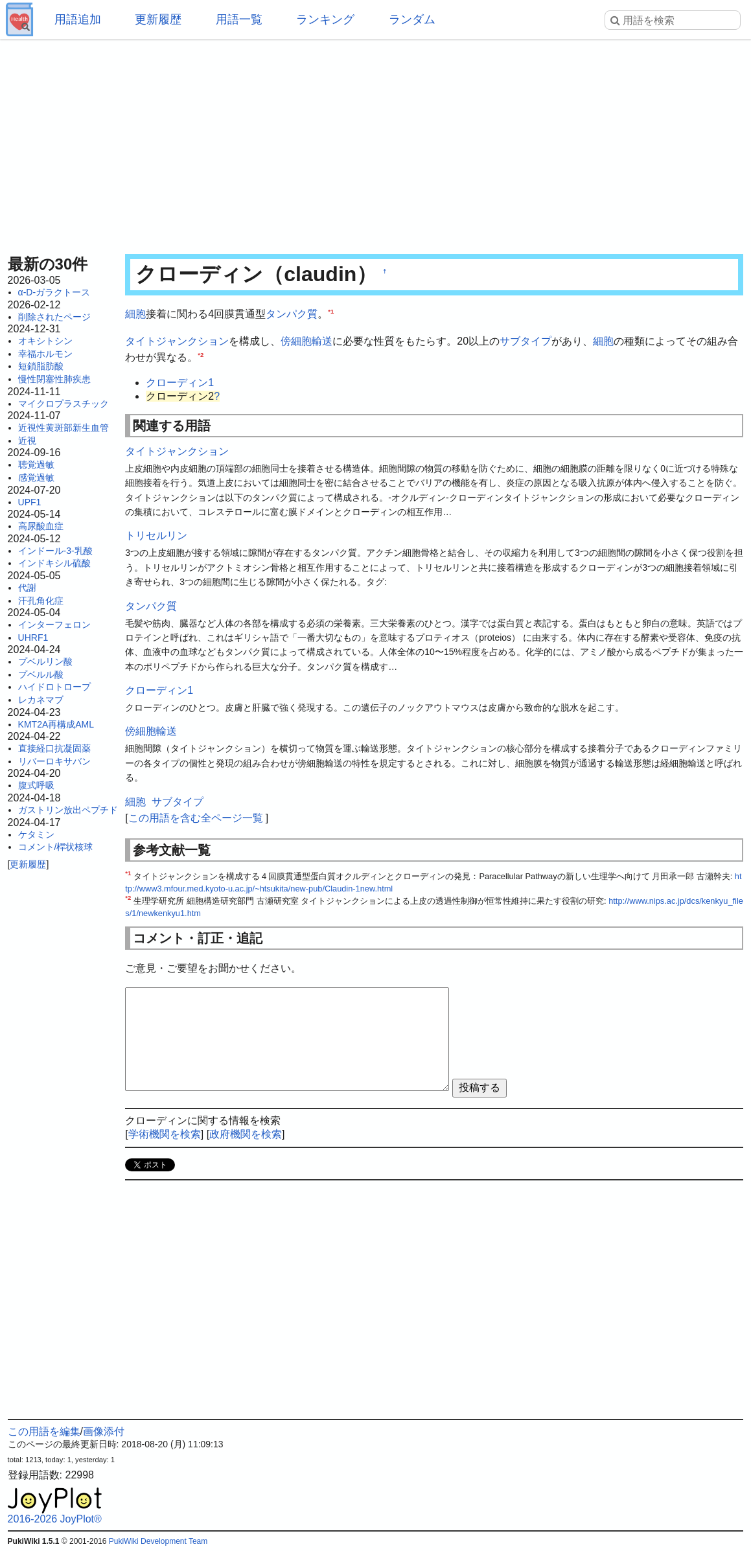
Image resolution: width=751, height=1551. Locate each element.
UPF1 (29, 502)
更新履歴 (158, 19)
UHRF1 (33, 637)
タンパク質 (292, 313)
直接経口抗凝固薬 (54, 748)
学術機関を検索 (164, 1134)
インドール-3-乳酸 (55, 551)
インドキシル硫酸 (54, 563)
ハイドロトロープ (54, 687)
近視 (27, 440)
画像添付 (103, 1431)
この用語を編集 (44, 1431)
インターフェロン (54, 624)
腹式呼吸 (36, 785)
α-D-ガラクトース (54, 292)
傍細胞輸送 (306, 341)
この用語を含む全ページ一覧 (195, 817)
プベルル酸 (41, 674)
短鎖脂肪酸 (41, 366)
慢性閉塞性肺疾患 (54, 379)
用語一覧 (239, 19)
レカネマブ (41, 700)
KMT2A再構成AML (56, 724)
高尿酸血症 (41, 526)
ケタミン (36, 834)
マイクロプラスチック (63, 403)
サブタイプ (525, 341)
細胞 (135, 313)
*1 (331, 311)
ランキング (325, 19)
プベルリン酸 (45, 661)
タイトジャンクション (177, 341)
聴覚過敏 (36, 464)
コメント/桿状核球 (55, 847)
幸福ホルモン (45, 354)
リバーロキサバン (54, 761)
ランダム (412, 19)
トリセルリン (156, 535)
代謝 (27, 587)
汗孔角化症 (41, 600)
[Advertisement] (376, 142)
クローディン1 (180, 382)
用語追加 (77, 19)
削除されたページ (54, 317)
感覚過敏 (36, 477)
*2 (200, 354)
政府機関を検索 (245, 1134)
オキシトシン (45, 341)
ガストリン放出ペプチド (68, 810)
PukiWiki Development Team (158, 1541)
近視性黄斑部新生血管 (63, 427)
